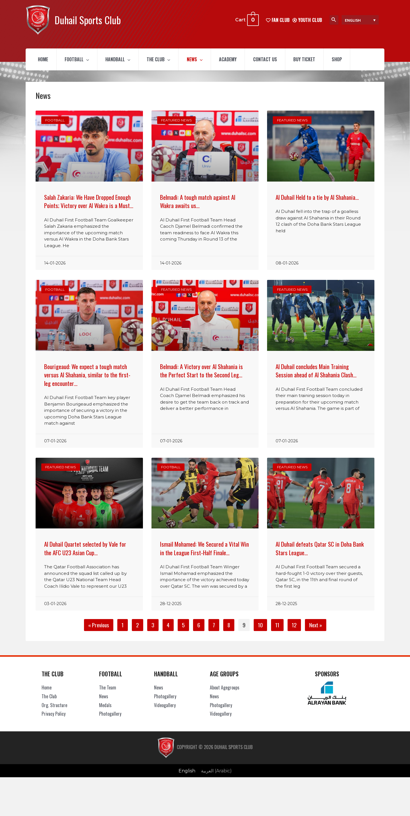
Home (43, 59)
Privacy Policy (53, 714)
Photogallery (110, 714)
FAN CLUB (278, 19)
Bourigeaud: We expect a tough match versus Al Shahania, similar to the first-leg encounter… (87, 375)
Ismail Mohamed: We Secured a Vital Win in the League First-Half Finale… (204, 549)
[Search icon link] (334, 20)
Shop (345, 59)
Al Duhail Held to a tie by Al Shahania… (317, 198)
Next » (315, 626)
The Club (162, 59)
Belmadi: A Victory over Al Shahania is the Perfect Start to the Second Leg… (201, 371)
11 (279, 625)
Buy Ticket (311, 59)
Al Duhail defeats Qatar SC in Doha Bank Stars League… (320, 549)
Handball (120, 59)
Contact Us (271, 59)
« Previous (98, 626)
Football (78, 59)
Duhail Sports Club (88, 20)
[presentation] (88, 59)
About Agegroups (224, 688)
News (199, 59)
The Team (107, 688)
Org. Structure (54, 706)
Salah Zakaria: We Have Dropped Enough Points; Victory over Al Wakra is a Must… (88, 202)
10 (262, 625)
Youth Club (307, 19)
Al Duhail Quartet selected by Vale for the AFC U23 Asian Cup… (85, 549)
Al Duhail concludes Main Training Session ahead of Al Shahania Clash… (316, 371)
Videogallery (165, 706)
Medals (105, 706)
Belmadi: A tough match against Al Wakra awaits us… (197, 202)
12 (296, 625)
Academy (233, 59)
